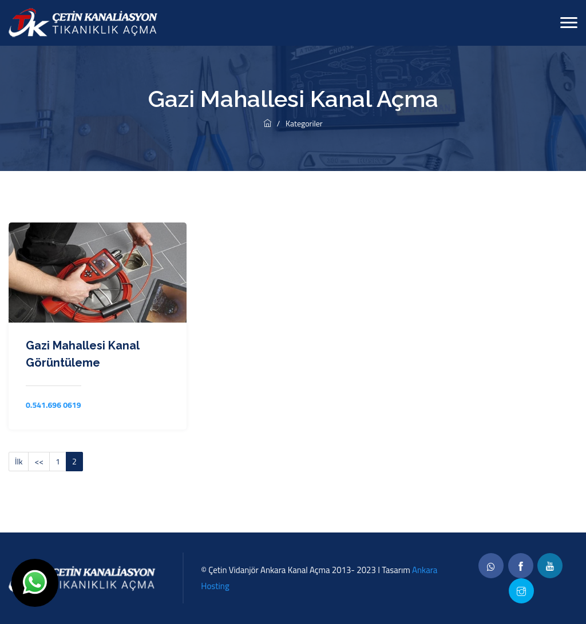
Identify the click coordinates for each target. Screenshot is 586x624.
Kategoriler (304, 123)
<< (38, 461)
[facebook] (520, 565)
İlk (18, 461)
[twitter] (521, 590)
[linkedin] (550, 565)
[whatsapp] (491, 565)
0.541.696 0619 (53, 405)
